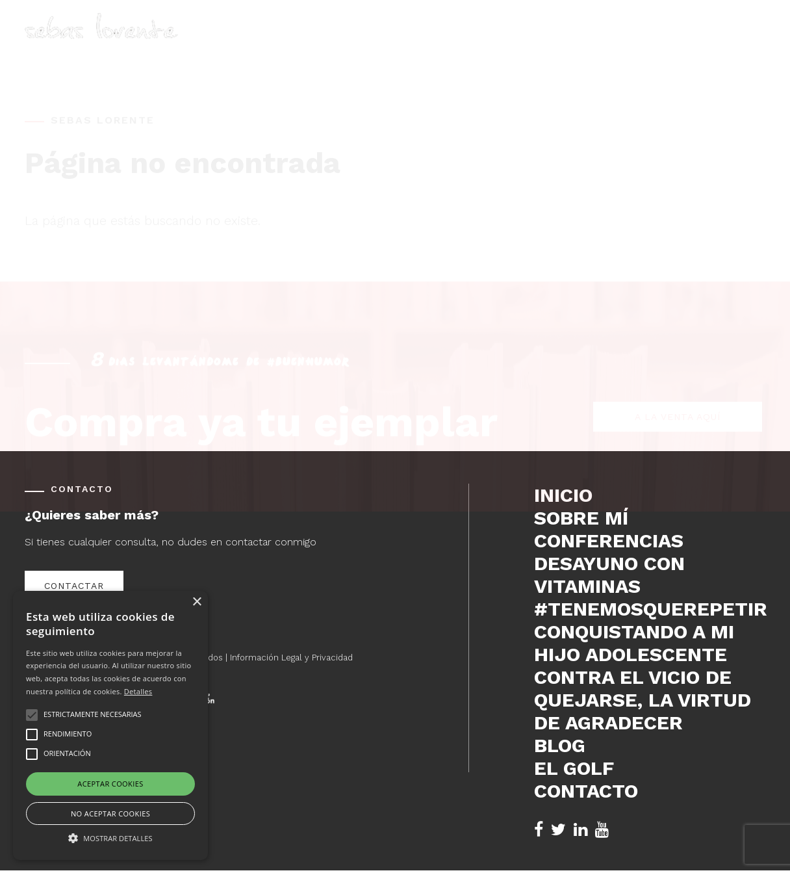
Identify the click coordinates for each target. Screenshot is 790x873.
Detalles (138, 691)
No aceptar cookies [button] (110, 813)
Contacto (736, 42)
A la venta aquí (677, 356)
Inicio (411, 42)
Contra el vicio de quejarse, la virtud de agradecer (642, 700)
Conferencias (549, 42)
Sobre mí (468, 42)
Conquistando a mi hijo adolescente (634, 643)
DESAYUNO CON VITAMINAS (609, 574)
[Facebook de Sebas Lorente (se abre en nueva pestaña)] (538, 830)
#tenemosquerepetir (649, 608)
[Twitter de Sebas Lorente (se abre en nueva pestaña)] (558, 830)
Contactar (74, 585)
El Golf (670, 42)
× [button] (196, 602)
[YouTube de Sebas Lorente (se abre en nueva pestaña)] (602, 830)
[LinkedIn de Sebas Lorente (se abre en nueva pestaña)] (580, 830)
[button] (110, 837)
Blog (618, 42)
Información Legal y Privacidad (291, 657)
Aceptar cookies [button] (110, 783)
